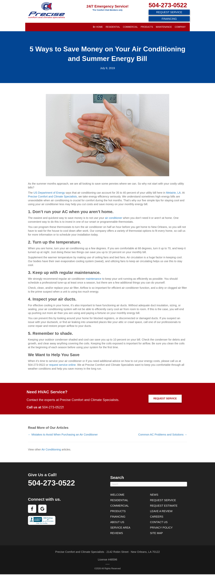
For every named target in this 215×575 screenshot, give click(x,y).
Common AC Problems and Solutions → (162, 434)
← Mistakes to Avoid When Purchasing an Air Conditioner (63, 434)
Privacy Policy (161, 527)
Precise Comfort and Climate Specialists (52, 196)
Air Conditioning (51, 449)
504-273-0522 (168, 5)
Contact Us (159, 522)
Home (98, 27)
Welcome (117, 494)
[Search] (148, 484)
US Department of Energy (49, 192)
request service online (62, 364)
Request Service (163, 500)
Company (180, 27)
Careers (156, 516)
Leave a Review (161, 511)
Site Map (156, 533)
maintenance (93, 278)
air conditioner (113, 217)
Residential (113, 27)
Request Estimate (163, 505)
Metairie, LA (173, 192)
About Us (117, 522)
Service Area (120, 527)
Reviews (116, 533)
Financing (117, 516)
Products (147, 27)
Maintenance (164, 27)
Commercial (130, 27)
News (154, 494)
